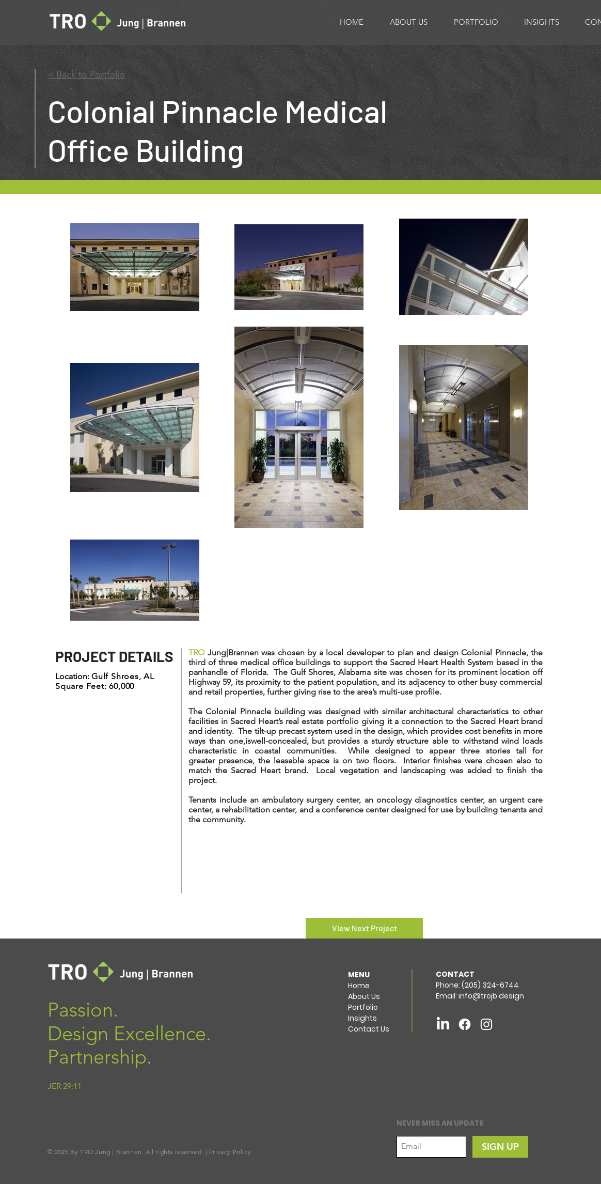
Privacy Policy (230, 1152)
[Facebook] (464, 1024)
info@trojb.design (491, 996)
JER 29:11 (65, 1086)
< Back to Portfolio (86, 74)
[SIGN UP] (500, 1147)
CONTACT (455, 974)
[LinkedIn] (443, 1024)
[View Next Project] (364, 928)
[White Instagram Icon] (486, 1024)
